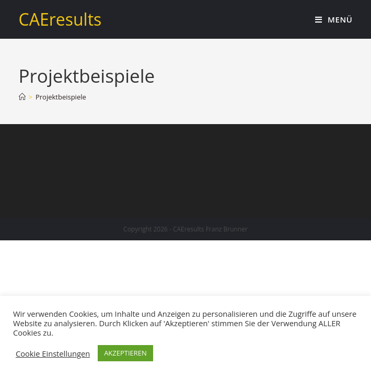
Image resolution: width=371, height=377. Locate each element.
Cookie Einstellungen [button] (53, 353)
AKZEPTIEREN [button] (125, 353)
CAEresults (60, 19)
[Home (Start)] (22, 97)
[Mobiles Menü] (334, 19)
